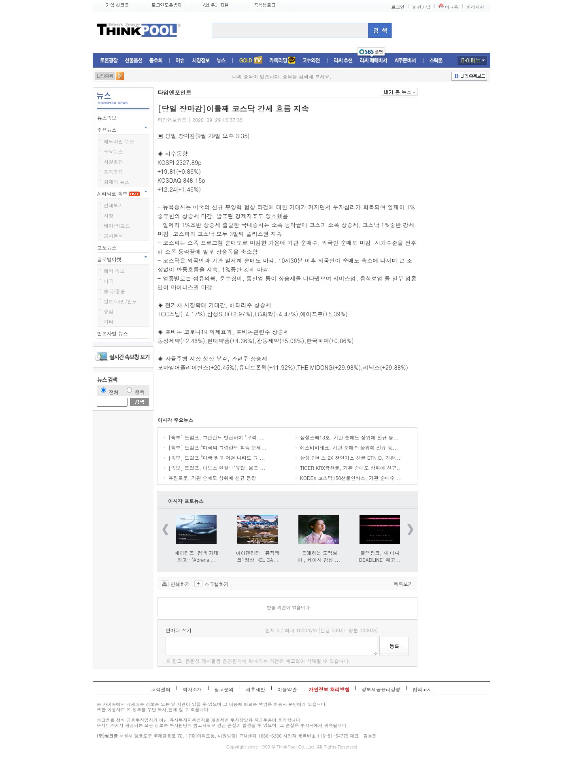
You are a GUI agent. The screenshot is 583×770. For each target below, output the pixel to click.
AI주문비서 (405, 60)
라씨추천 (343, 60)
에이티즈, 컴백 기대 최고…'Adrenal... (196, 556)
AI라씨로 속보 (118, 193)
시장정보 (200, 60)
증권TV (250, 60)
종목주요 (113, 171)
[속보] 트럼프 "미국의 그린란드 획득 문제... (217, 447)
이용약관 (287, 689)
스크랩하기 (216, 583)
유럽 (108, 311)
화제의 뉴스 (117, 181)
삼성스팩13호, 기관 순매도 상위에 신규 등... (349, 437)
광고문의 (224, 689)
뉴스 (221, 60)
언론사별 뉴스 (113, 333)
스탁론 (436, 60)
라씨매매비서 (373, 60)
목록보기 (403, 583)
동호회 (156, 60)
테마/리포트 (117, 225)
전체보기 (113, 205)
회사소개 (192, 689)
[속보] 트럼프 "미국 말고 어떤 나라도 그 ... (216, 457)
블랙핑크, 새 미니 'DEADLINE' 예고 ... (379, 556)
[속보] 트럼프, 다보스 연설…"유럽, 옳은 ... (217, 467)
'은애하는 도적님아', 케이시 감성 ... (319, 556)
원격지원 (475, 7)
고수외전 (311, 60)
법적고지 (422, 689)
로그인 (397, 7)
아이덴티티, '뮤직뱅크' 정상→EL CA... (258, 556)
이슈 (180, 60)
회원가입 (421, 7)
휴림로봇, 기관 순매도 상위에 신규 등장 (212, 477)
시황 (108, 215)
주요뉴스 (107, 129)
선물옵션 (133, 60)
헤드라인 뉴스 (119, 141)
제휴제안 (255, 689)
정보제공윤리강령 (381, 689)
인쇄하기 (180, 583)
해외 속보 (114, 270)
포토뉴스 (107, 247)
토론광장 (109, 60)
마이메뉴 (472, 60)
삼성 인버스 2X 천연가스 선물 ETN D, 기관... (350, 457)
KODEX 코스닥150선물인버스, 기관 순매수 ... (351, 477)
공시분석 (113, 235)
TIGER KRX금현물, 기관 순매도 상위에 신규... (351, 467)
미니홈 (451, 7)
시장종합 (113, 161)
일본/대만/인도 (120, 301)
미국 (108, 280)
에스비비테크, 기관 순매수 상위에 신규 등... (349, 447)
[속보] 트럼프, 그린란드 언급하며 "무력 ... (216, 437)
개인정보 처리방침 (329, 689)
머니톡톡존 (282, 60)
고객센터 (160, 689)
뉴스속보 (107, 117)
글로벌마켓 (110, 259)
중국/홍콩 (114, 291)
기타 (108, 321)
